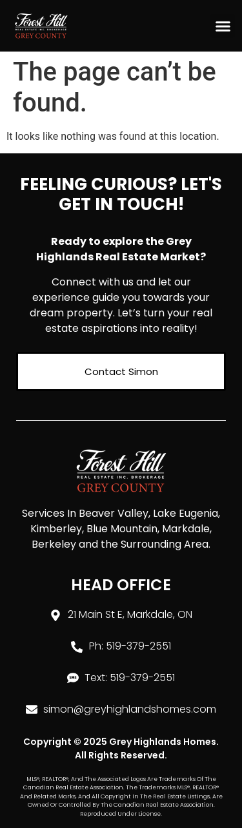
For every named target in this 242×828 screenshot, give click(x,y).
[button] (222, 26)
